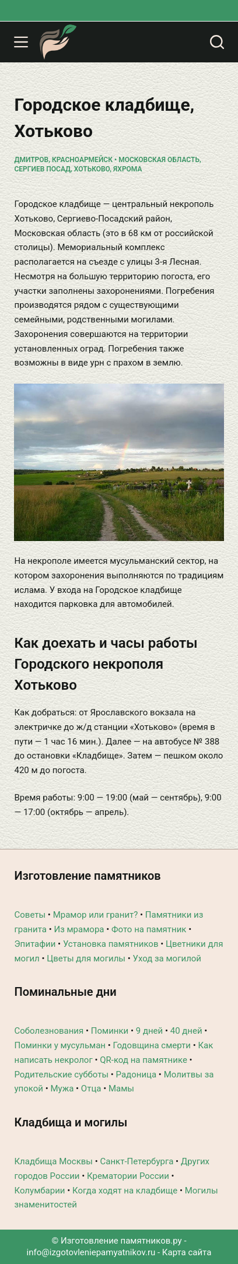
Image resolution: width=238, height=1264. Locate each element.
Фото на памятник (149, 929)
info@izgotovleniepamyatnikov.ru (91, 1252)
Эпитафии (34, 944)
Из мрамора (79, 929)
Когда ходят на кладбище (124, 1190)
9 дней (149, 1031)
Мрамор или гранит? (95, 915)
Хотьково (92, 169)
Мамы (121, 1088)
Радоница (136, 1074)
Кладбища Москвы (53, 1161)
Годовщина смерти (152, 1045)
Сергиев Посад (42, 169)
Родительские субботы (61, 1074)
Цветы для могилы (86, 958)
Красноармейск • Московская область (126, 160)
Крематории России (128, 1176)
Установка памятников (111, 944)
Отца (91, 1088)
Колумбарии (39, 1190)
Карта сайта (187, 1252)
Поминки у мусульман (60, 1045)
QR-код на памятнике (143, 1060)
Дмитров (31, 160)
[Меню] (21, 42)
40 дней (186, 1031)
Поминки (109, 1031)
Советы (30, 915)
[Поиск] (217, 42)
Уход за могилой (166, 958)
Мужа (62, 1088)
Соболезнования (48, 1031)
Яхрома (127, 169)
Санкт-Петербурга (136, 1161)
